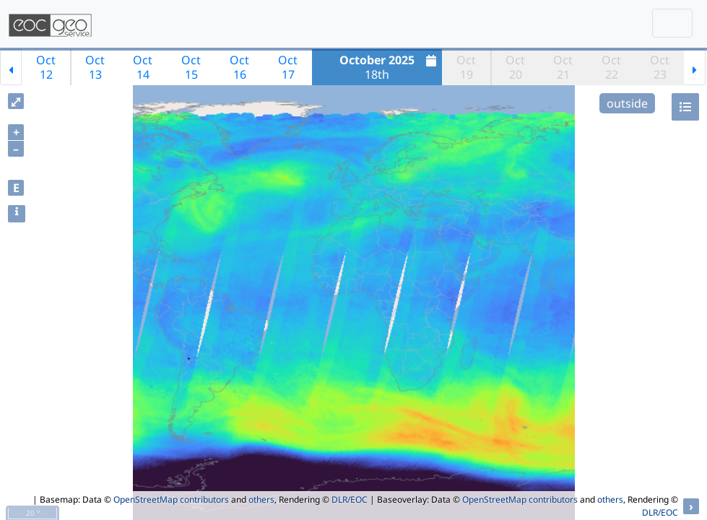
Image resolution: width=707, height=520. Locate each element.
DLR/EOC (349, 499)
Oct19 (466, 67)
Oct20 (515, 67)
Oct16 (239, 67)
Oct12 (46, 67)
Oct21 (563, 67)
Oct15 (191, 67)
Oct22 (611, 67)
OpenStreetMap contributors (171, 499)
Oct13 (95, 67)
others (261, 499)
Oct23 (659, 67)
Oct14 (142, 67)
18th (389, 67)
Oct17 (288, 67)
